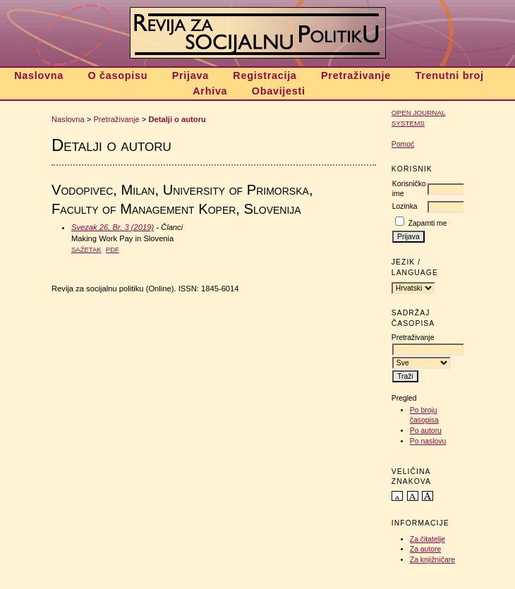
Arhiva (210, 91)
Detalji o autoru (176, 119)
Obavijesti (278, 91)
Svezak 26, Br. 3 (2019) (112, 227)
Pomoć (403, 144)
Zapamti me (427, 223)
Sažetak (86, 249)
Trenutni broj (449, 75)
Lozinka (405, 206)
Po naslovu (428, 441)
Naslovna (38, 75)
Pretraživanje (356, 75)
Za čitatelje (427, 539)
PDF (112, 249)
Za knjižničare (432, 560)
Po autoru (426, 431)
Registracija (264, 75)
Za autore (425, 549)
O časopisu (117, 75)
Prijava (190, 75)
